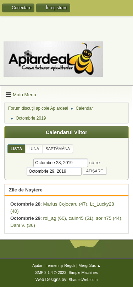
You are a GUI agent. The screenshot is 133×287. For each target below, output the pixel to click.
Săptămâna (57, 149)
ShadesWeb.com (83, 279)
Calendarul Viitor (66, 132)
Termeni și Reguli (60, 265)
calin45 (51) (80, 218)
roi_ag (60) (54, 218)
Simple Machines (83, 272)
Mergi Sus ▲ (90, 265)
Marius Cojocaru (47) (65, 204)
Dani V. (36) (22, 225)
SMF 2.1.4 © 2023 (50, 272)
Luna (33, 149)
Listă (16, 149)
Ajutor (37, 265)
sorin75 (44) (108, 218)
